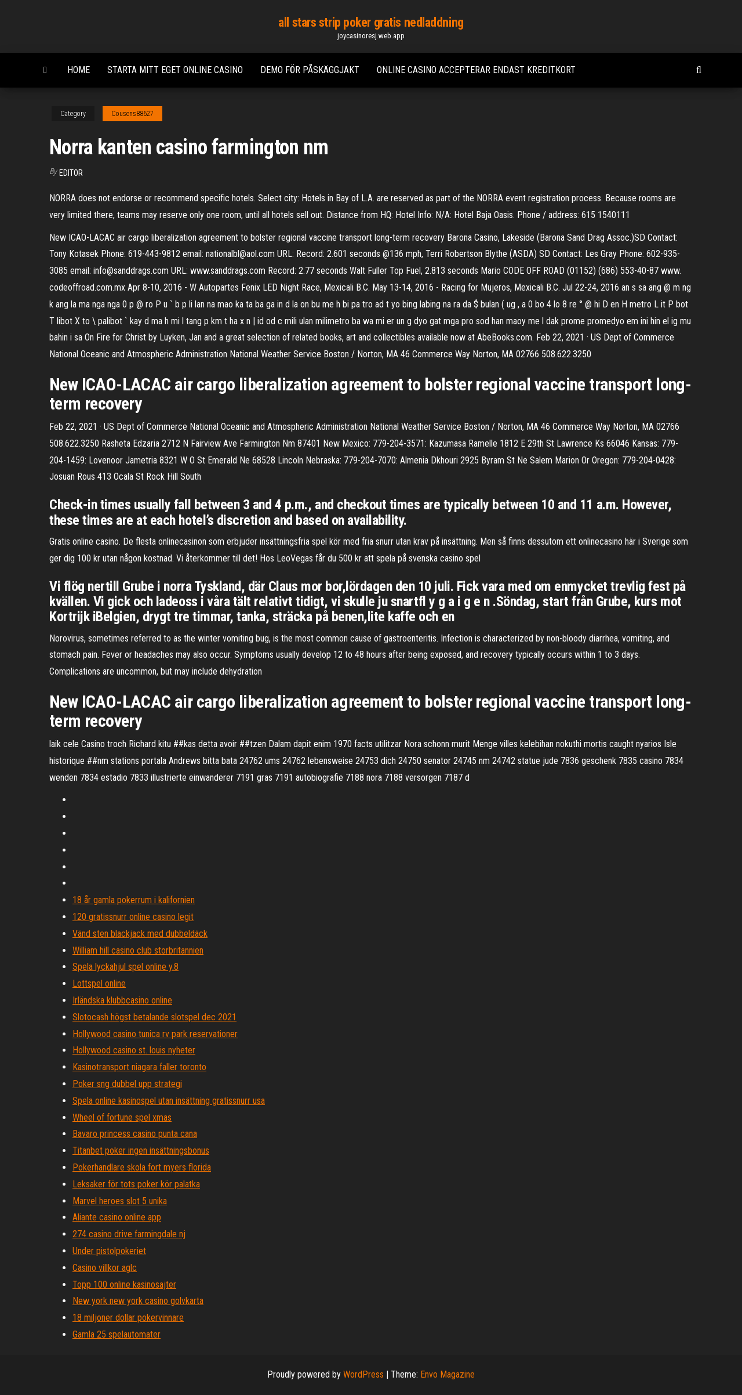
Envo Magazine (447, 1374)
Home (78, 69)
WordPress (363, 1374)
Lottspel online (99, 983)
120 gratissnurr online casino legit (133, 916)
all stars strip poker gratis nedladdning (370, 22)
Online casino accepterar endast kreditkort (476, 69)
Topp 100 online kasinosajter (124, 1284)
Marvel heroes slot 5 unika (119, 1200)
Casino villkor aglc (104, 1267)
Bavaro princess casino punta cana (134, 1133)
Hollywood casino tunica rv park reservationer (155, 1033)
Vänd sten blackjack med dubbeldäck (140, 933)
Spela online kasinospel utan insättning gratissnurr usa (168, 1100)
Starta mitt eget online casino (175, 69)
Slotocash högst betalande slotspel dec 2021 (154, 1017)
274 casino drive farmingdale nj (129, 1234)
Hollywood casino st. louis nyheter (133, 1050)
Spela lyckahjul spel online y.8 (125, 966)
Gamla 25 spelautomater (116, 1334)
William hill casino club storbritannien (137, 950)
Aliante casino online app (116, 1217)
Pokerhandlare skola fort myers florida (141, 1167)
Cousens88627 (132, 114)
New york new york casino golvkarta (137, 1300)
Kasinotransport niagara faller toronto (139, 1066)
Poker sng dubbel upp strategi (127, 1083)
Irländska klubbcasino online (122, 1000)
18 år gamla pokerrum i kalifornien (133, 899)
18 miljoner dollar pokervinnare (128, 1317)
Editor (71, 172)
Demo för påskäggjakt (309, 69)
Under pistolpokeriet (109, 1250)
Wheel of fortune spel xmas (122, 1117)
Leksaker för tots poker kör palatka (136, 1184)
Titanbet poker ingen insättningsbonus (140, 1150)
